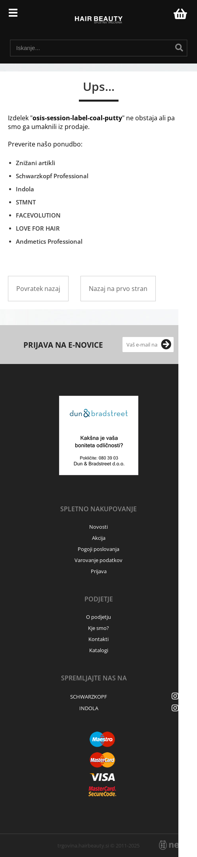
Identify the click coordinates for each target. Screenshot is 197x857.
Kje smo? (98, 628)
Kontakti (98, 639)
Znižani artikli (35, 163)
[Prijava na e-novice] (166, 344)
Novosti (98, 526)
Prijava (163, 16)
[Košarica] (179, 14)
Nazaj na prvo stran (118, 288)
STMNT (26, 202)
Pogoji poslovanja (98, 549)
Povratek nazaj (38, 288)
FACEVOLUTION (38, 215)
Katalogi (98, 650)
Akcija (98, 537)
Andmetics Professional (49, 241)
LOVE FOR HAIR (38, 228)
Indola (25, 189)
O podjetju (98, 616)
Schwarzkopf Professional (52, 176)
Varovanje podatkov (98, 560)
